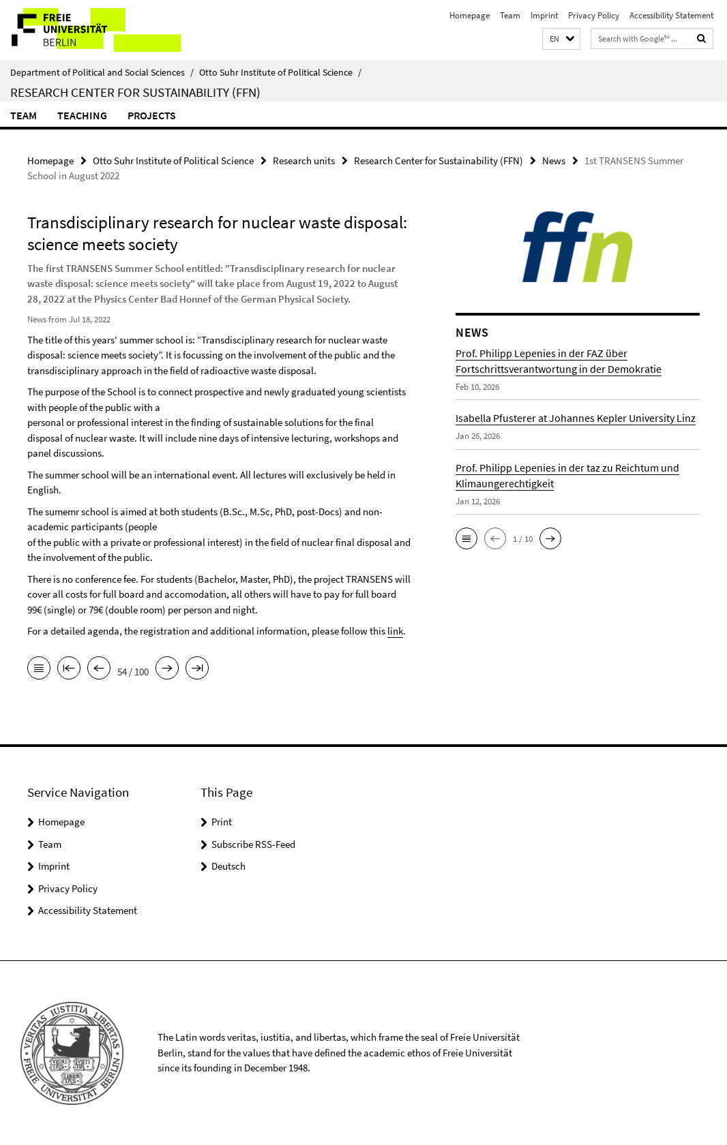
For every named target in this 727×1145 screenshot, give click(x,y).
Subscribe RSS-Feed (253, 843)
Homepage (469, 15)
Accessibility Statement (671, 15)
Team (510, 15)
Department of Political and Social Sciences (102, 72)
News (553, 160)
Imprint (544, 15)
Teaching (82, 115)
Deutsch (228, 865)
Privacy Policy (593, 15)
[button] (561, 39)
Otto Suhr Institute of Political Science (280, 72)
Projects (152, 115)
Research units (304, 160)
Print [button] (221, 820)
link (395, 630)
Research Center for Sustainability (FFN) (135, 92)
